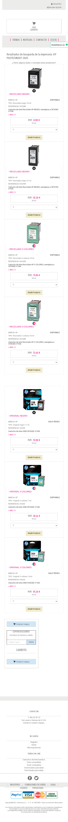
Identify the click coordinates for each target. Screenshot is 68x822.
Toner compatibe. (34, 765)
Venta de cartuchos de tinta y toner (34, 16)
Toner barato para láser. (34, 768)
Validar (31, 642)
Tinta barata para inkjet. (34, 770)
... (33, 110)
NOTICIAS (27, 39)
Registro (34, 742)
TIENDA (16, 39)
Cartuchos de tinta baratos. (34, 760)
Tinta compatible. (34, 762)
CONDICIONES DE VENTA (35, 784)
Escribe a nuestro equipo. (34, 723)
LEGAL (53, 784)
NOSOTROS (15, 784)
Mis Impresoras (34, 747)
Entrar (34, 745)
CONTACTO (41, 39)
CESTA (53, 39)
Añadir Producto (34, 137)
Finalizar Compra (21, 624)
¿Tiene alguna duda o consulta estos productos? (34, 63)
